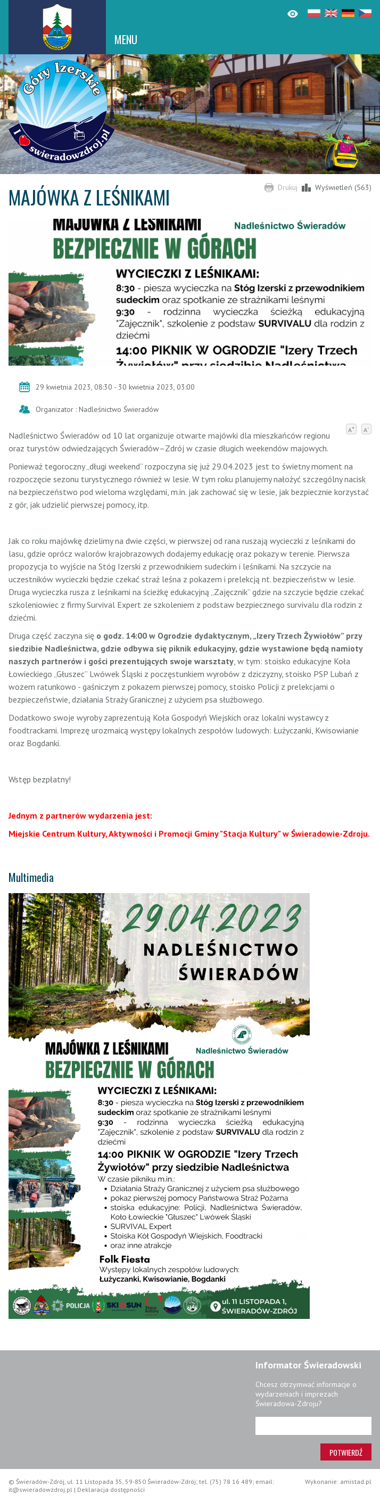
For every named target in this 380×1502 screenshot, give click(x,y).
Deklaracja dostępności (111, 1489)
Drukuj (288, 187)
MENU (125, 39)
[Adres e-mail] (313, 1426)
